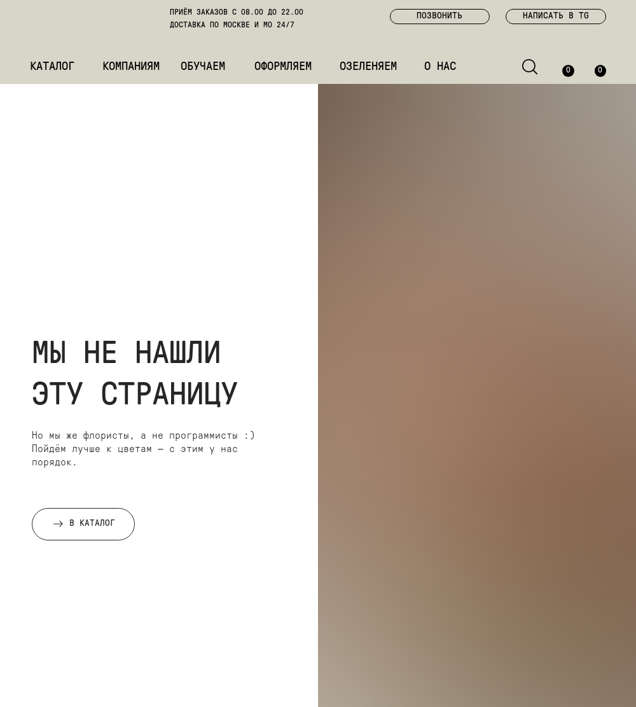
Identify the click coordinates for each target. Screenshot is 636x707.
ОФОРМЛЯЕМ (283, 67)
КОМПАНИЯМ (131, 67)
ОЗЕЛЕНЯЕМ (368, 67)
